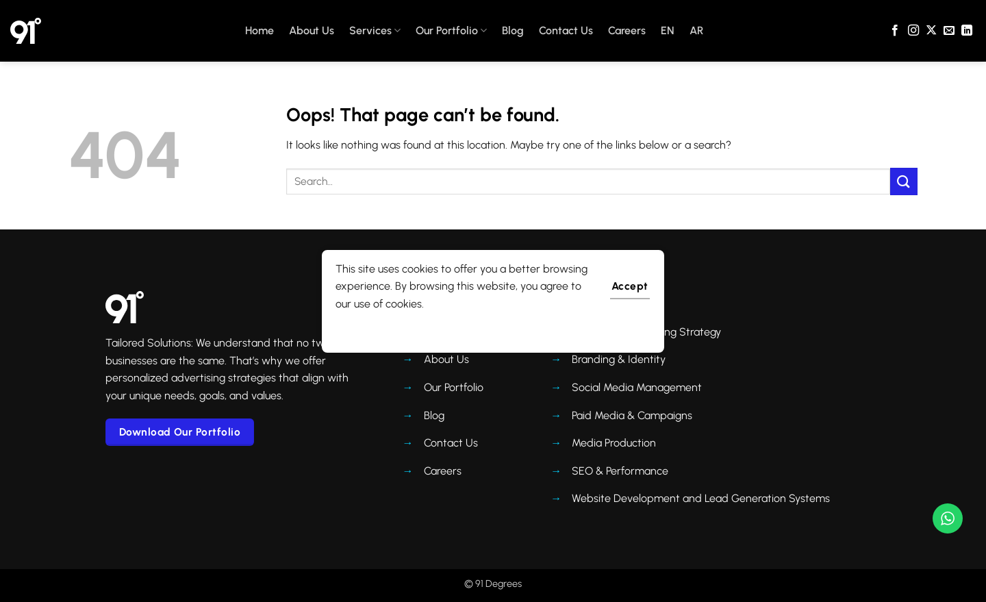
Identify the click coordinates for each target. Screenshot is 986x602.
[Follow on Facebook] (894, 31)
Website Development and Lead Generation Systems (701, 498)
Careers (627, 30)
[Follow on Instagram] (913, 31)
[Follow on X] (931, 31)
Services (375, 31)
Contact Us (566, 30)
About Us (311, 30)
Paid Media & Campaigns (632, 415)
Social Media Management (637, 387)
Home (259, 30)
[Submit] (904, 181)
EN (667, 30)
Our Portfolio (451, 31)
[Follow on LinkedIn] (966, 31)
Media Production (614, 442)
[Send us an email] (949, 31)
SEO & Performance (620, 470)
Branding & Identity (619, 359)
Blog (513, 30)
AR (696, 30)
